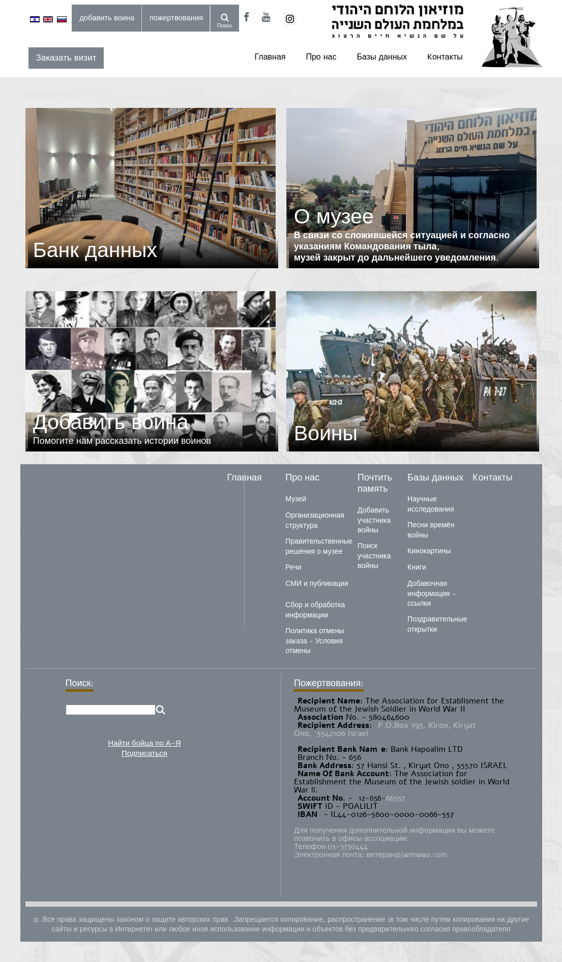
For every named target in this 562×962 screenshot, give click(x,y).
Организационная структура (314, 520)
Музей (295, 499)
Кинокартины (429, 551)
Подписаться (144, 753)
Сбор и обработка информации (315, 610)
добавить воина (106, 18)
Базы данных (382, 57)
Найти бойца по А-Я (144, 743)
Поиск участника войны (374, 556)
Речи (293, 567)
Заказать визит (66, 58)
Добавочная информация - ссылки (431, 593)
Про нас (321, 57)
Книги (416, 567)
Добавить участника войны (374, 520)
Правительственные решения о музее (318, 546)
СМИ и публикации (316, 583)
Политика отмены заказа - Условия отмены (314, 641)
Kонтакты (445, 57)
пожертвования (176, 18)
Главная (270, 57)
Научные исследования (430, 504)
